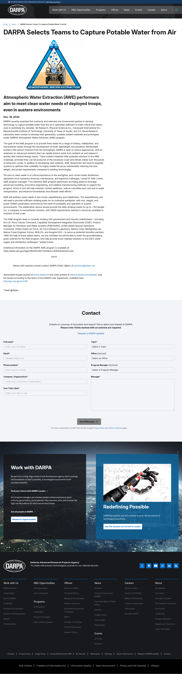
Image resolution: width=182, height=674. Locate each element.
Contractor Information (134, 603)
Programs (101, 10)
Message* (95, 376)
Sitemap (108, 654)
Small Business (9, 624)
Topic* (94, 342)
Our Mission (160, 588)
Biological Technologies (74, 598)
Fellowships (130, 608)
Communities (8, 593)
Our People (160, 608)
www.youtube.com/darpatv (83, 274)
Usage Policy (40, 654)
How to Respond (41, 593)
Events (138, 10)
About (164, 10)
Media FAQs (99, 625)
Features (98, 610)
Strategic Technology (73, 622)
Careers (151, 10)
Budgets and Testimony (165, 624)
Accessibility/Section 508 (60, 654)
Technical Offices (71, 593)
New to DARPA (9, 598)
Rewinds (98, 644)
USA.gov (155, 665)
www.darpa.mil (41, 274)
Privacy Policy (99, 428)
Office (98, 353)
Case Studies (100, 620)
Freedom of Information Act (51, 665)
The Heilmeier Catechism (165, 603)
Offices (114, 10)
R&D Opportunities (80, 10)
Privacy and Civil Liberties (133, 665)
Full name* (8, 342)
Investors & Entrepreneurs (14, 614)
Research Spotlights (42, 617)
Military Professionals (133, 598)
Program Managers (163, 619)
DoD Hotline (25, 665)
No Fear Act (81, 654)
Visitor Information (162, 629)
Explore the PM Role (133, 593)
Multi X (67, 617)
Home (5, 24)
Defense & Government (13, 608)
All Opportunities (40, 588)
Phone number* (10, 365)
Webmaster (95, 654)
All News (98, 588)
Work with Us (59, 10)
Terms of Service (115, 428)
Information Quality (81, 665)
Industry (6, 619)
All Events (98, 638)
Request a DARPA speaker (91, 333)
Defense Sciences (72, 603)
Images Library (100, 615)
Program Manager (104, 365)
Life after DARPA (131, 614)
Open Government (105, 665)
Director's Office (71, 588)
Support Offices (71, 632)
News (127, 10)
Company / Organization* (15, 376)
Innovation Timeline (163, 598)
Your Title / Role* (11, 388)
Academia (7, 603)
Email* (6, 353)
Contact (167, 654)
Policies (11, 654)
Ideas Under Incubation (43, 622)
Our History (160, 593)
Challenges (38, 612)
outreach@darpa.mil (84, 265)
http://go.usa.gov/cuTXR (15, 281)
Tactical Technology (72, 627)
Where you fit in (131, 588)
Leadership (160, 614)
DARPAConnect (9, 588)
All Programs (39, 607)
